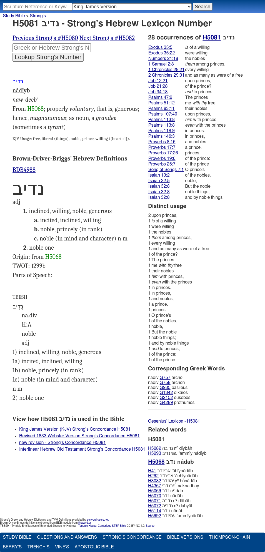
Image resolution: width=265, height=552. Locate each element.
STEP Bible (119, 526)
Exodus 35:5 (160, 47)
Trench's (38, 547)
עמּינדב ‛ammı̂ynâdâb (175, 516)
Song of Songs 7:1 (166, 169)
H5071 (154, 501)
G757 (165, 377)
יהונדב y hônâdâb (172, 480)
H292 (153, 476)
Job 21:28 (158, 86)
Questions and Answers (67, 537)
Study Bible (14, 16)
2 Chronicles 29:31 (166, 75)
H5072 (154, 506)
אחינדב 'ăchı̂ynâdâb (173, 476)
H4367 (154, 486)
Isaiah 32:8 (159, 186)
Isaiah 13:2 (159, 175)
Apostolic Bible (94, 547)
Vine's (62, 547)
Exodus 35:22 (161, 53)
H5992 (154, 516)
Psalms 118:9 (161, 131)
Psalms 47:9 (160, 97)
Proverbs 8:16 (162, 142)
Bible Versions (185, 537)
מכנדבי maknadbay (173, 486)
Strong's (38, 16)
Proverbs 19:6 (162, 158)
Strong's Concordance (131, 537)
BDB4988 (24, 170)
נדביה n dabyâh (171, 505)
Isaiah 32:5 (159, 181)
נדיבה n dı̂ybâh (170, 448)
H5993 (154, 453)
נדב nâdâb (165, 496)
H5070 (154, 496)
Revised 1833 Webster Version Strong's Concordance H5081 (79, 436)
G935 (165, 387)
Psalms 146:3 (161, 136)
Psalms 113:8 (161, 119)
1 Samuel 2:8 (161, 64)
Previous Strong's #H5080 (45, 38)
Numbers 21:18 (163, 58)
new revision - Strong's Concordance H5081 (62, 442)
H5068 (35, 108)
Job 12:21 (158, 81)
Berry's (12, 547)
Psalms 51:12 (161, 103)
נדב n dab (165, 490)
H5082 (154, 448)
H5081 (211, 37)
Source (150, 526)
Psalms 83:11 (161, 108)
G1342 (166, 392)
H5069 (154, 491)
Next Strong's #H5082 (107, 38)
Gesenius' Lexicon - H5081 (174, 421)
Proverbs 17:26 (163, 153)
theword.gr (84, 522)
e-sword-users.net (98, 519)
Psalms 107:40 (162, 114)
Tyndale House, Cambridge (94, 526)
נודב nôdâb (165, 511)
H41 (152, 471)
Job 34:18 (158, 92)
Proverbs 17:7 (162, 147)
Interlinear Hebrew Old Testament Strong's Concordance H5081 (82, 449)
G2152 (166, 397)
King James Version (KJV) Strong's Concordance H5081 (75, 429)
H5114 (154, 511)
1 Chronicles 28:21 (166, 69)
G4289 (166, 402)
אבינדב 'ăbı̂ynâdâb (170, 471)
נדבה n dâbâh (169, 500)
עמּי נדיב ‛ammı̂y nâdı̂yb (177, 453)
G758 (165, 382)
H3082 (154, 481)
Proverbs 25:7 (162, 164)
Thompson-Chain (229, 537)
